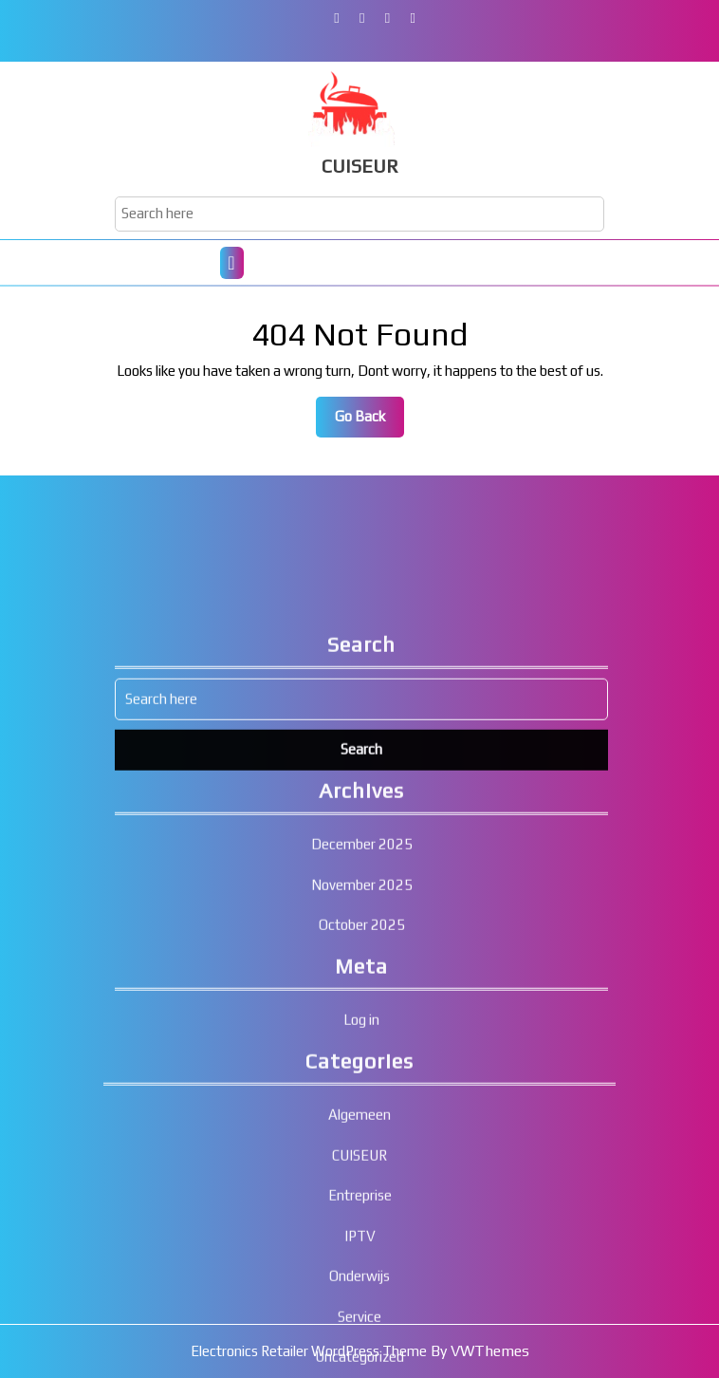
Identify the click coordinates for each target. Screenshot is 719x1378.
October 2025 (362, 1090)
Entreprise (360, 1359)
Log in (361, 1185)
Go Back (369, 421)
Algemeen (359, 1279)
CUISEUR (360, 166)
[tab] (232, 263)
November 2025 (362, 1049)
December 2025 (362, 1009)
